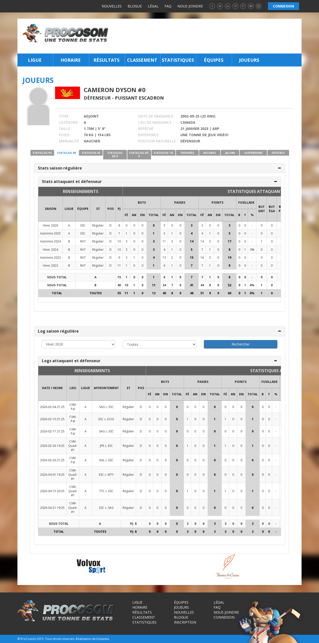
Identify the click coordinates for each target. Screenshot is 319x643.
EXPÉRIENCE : (149, 134)
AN (134, 215)
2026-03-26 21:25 (52, 460)
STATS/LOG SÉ (90, 153)
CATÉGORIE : (69, 122)
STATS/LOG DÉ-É (114, 154)
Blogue (135, 6)
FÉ (126, 215)
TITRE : (64, 116)
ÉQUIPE (82, 209)
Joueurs (249, 60)
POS (110, 209)
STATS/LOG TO (163, 153)
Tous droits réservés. (60, 639)
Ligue (35, 60)
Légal (153, 6)
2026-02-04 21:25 (52, 407)
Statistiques (178, 60)
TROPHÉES (187, 153)
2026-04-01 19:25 (52, 474)
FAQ (167, 6)
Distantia (102, 639)
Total (154, 215)
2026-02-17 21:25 (52, 431)
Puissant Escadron (139, 98)
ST (98, 209)
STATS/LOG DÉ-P (139, 154)
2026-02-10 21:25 (52, 419)
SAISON (50, 209)
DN (142, 215)
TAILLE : (65, 128)
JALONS (230, 153)
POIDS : (65, 134)
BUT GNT (261, 209)
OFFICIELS (278, 153)
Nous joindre (190, 6)
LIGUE (69, 209)
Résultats (106, 60)
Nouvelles (112, 6)
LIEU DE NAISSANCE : (155, 122)
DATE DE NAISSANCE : (156, 116)
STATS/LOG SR (66, 153)
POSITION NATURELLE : (157, 141)
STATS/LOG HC (42, 153)
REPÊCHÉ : (146, 128)
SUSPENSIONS (253, 153)
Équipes (213, 60)
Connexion (224, 617)
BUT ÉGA (272, 209)
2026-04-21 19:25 (52, 508)
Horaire (71, 60)
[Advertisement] (206, 36)
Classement (142, 60)
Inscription (185, 622)
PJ (119, 209)
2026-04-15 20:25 (52, 491)
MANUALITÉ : (70, 141)
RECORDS (209, 153)
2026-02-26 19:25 (52, 446)
